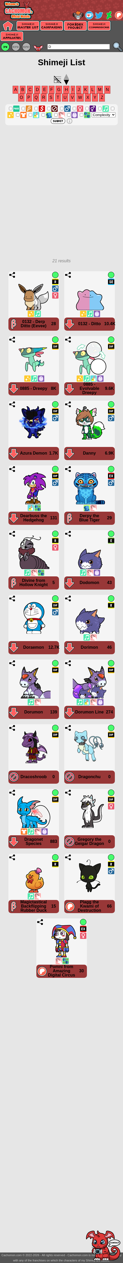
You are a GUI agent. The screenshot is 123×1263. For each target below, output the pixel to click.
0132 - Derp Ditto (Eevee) (34, 323)
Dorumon (33, 712)
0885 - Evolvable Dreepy (89, 388)
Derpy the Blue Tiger (89, 518)
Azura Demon (33, 453)
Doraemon (33, 647)
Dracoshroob (34, 776)
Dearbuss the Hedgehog (33, 518)
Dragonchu (89, 776)
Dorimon (89, 647)
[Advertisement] (61, 194)
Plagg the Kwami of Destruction (89, 906)
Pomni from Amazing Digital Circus (61, 970)
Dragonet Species (33, 841)
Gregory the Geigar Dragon (89, 841)
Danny (89, 453)
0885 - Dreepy (33, 388)
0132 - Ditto (89, 323)
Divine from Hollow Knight (33, 582)
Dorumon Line (89, 712)
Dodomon (89, 582)
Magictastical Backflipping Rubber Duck (33, 906)
